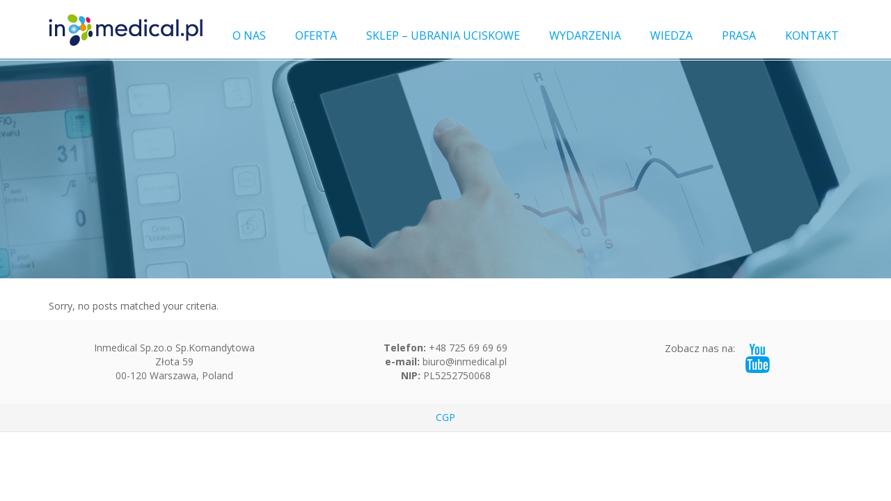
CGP (445, 417)
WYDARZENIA (585, 35)
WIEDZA (671, 35)
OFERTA (316, 35)
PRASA (739, 35)
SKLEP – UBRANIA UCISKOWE (443, 35)
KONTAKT (812, 35)
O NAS (249, 35)
